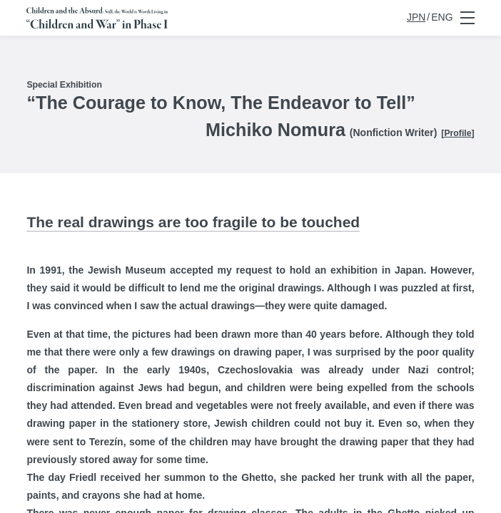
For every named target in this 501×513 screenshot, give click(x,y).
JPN (416, 17)
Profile (457, 133)
